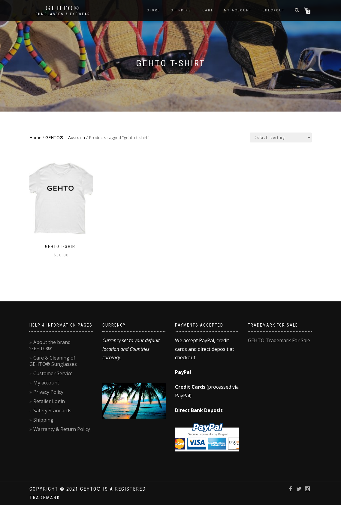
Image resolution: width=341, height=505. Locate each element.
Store (153, 10)
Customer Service (53, 373)
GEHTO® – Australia (65, 137)
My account (238, 10)
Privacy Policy (48, 392)
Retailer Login (49, 401)
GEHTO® (63, 8)
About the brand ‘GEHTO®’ (50, 345)
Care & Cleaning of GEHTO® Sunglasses (53, 360)
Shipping (181, 10)
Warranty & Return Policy (61, 429)
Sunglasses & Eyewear (62, 14)
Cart (207, 10)
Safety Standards (52, 410)
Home (35, 137)
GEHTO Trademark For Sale (279, 340)
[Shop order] (281, 137)
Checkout (273, 10)
